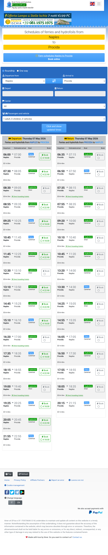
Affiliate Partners (37, 480)
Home (7, 480)
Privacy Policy (20, 480)
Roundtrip (10, 70)
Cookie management (14, 485)
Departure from (10, 76)
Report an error (56, 480)
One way (23, 70)
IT (12, 502)
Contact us (77, 537)
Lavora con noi (76, 480)
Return (59, 88)
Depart (6, 88)
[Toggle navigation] (99, 3)
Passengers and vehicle (15, 113)
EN (18, 502)
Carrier (6, 101)
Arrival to (68, 76)
